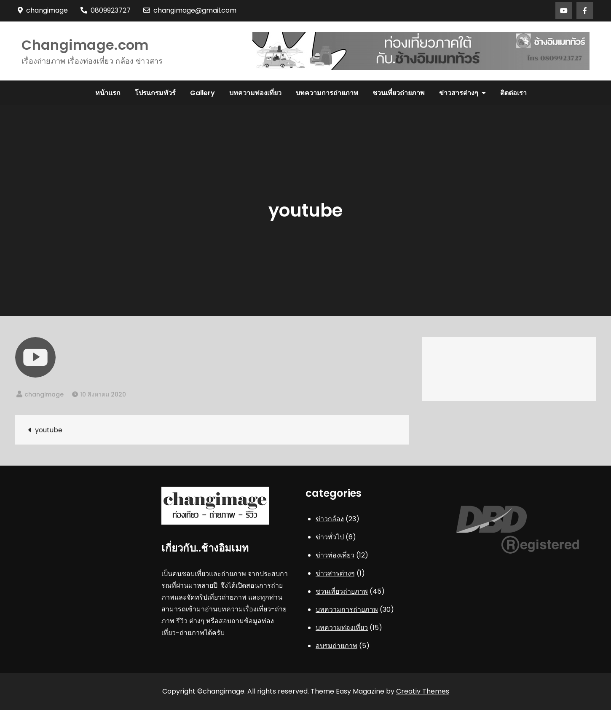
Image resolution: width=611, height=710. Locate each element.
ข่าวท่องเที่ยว (335, 555)
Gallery (202, 93)
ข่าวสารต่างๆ (458, 93)
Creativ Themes (422, 691)
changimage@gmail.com (189, 10)
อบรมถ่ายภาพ (336, 646)
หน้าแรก (108, 93)
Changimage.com (84, 44)
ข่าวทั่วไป (330, 537)
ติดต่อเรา (513, 93)
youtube (48, 430)
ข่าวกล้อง (330, 519)
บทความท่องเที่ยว (255, 93)
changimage (44, 394)
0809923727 (105, 10)
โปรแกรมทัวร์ (155, 93)
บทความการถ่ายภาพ (327, 93)
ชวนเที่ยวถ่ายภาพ (398, 93)
